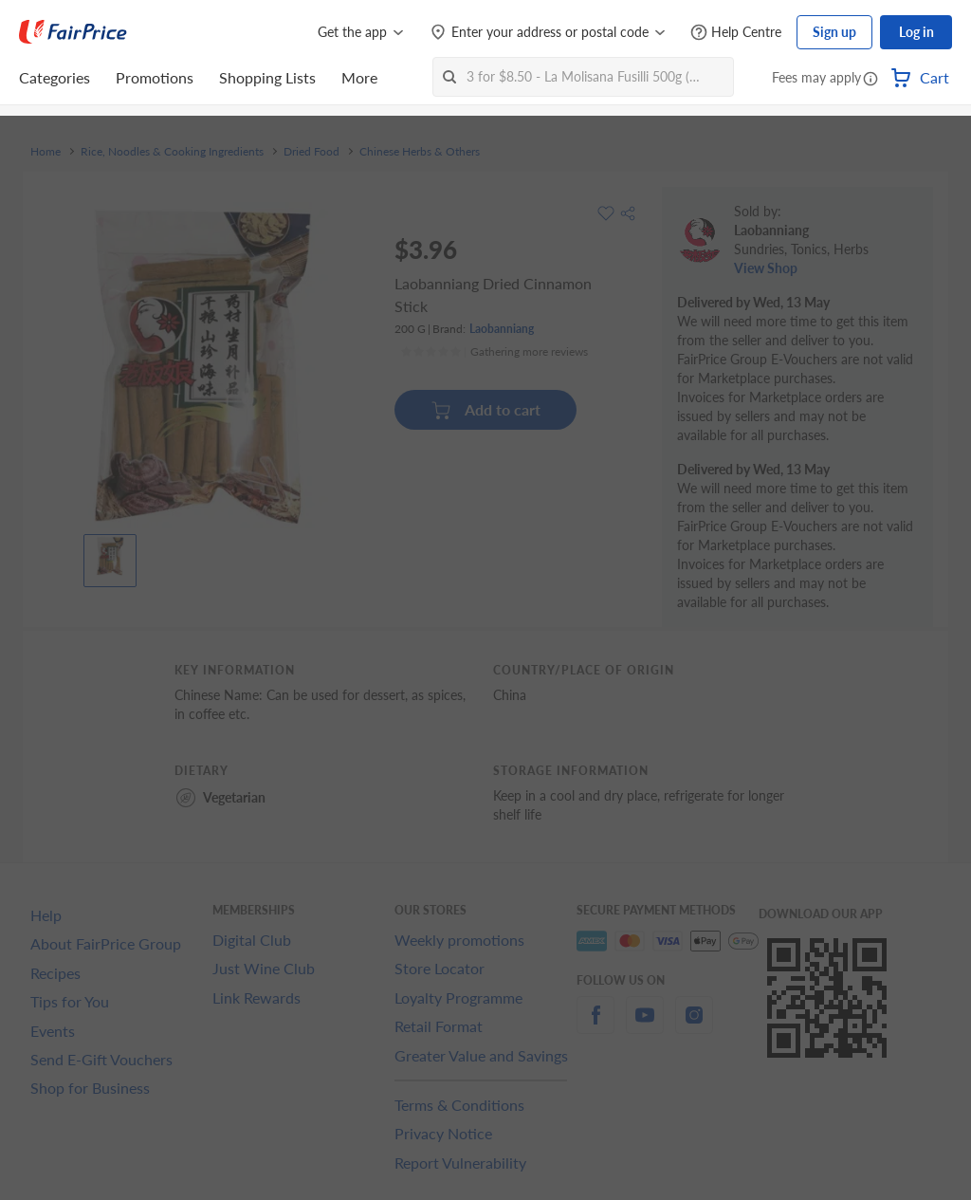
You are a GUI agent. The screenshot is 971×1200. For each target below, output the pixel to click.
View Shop (765, 268)
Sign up (834, 32)
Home (45, 151)
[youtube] (645, 1026)
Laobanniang (501, 329)
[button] (870, 79)
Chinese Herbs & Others (419, 151)
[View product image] (110, 556)
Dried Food (311, 151)
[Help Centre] (735, 33)
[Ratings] (494, 352)
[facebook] (595, 1026)
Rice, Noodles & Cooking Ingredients (172, 151)
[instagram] (694, 1026)
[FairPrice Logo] (73, 32)
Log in (916, 32)
